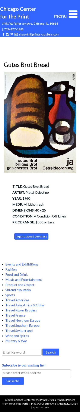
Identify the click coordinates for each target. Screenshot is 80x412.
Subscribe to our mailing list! (23, 365)
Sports (10, 295)
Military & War (16, 341)
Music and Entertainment (23, 279)
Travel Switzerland (19, 330)
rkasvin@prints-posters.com (39, 34)
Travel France (15, 315)
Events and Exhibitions (21, 264)
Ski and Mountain (18, 290)
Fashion (11, 269)
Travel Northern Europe (22, 320)
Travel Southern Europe (22, 325)
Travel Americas (17, 300)
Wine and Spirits (17, 336)
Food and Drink (16, 274)
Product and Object (19, 285)
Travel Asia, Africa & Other (25, 305)
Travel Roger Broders (21, 310)
